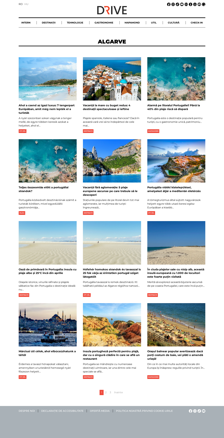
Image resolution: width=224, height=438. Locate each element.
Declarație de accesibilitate (62, 410)
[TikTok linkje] (177, 4)
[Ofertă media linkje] (199, 4)
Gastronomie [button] (104, 22)
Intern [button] (25, 22)
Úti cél (22, 131)
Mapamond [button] (132, 22)
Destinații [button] (49, 22)
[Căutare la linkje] (203, 4)
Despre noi (27, 410)
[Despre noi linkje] (190, 4)
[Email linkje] (186, 4)
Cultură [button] (173, 22)
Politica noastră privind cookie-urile (144, 410)
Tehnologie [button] (75, 22)
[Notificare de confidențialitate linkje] (194, 4)
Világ (21, 213)
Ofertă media (100, 410)
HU (26, 4)
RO (21, 4)
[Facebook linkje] (168, 4)
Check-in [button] (197, 22)
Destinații (88, 131)
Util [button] (153, 22)
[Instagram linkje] (172, 4)
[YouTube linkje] (181, 4)
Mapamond (153, 131)
